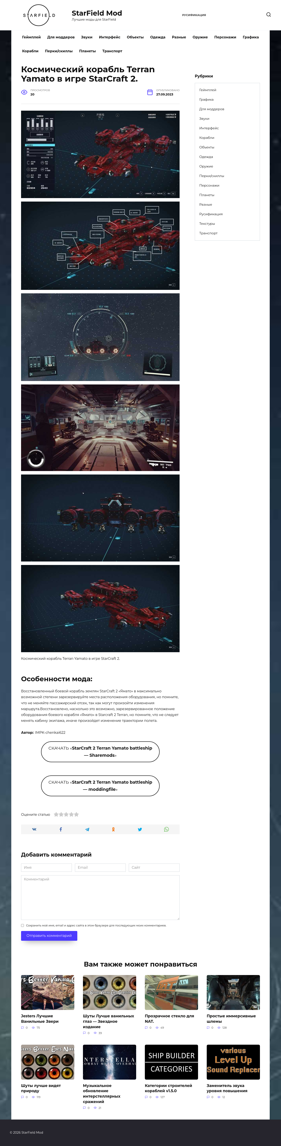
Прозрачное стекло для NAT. (169, 1019)
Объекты (135, 37)
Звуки (87, 37)
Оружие (200, 37)
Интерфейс (110, 37)
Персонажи (225, 37)
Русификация (194, 15)
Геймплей (31, 37)
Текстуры (207, 224)
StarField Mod (97, 13)
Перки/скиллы (59, 51)
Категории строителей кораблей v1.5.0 (168, 1088)
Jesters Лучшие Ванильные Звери (40, 1019)
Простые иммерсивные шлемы (231, 1019)
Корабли (30, 51)
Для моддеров (61, 37)
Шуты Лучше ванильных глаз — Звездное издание (108, 1021)
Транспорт (112, 51)
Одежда (157, 37)
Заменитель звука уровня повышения (227, 1088)
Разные (179, 37)
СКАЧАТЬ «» (100, 751)
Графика (251, 37)
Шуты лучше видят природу (41, 1088)
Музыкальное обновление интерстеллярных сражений (101, 1093)
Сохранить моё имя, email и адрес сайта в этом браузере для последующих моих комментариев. (96, 925)
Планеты (87, 51)
